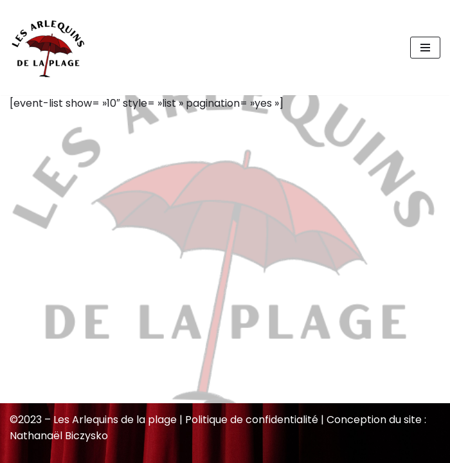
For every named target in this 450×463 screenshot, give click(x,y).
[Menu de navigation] (425, 48)
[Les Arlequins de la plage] (48, 47)
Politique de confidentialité (251, 419)
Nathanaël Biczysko (59, 435)
